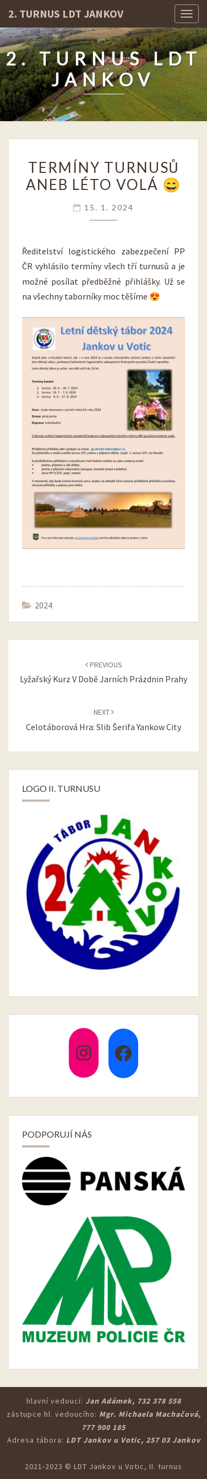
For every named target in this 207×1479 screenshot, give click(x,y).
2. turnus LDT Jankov (65, 13)
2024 (43, 605)
